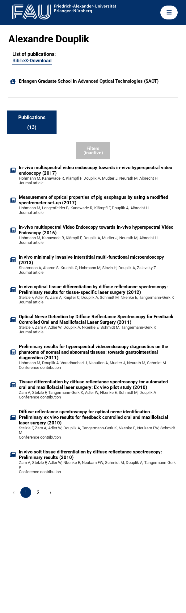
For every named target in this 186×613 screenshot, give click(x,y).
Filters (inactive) (93, 151)
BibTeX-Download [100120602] (32, 61)
